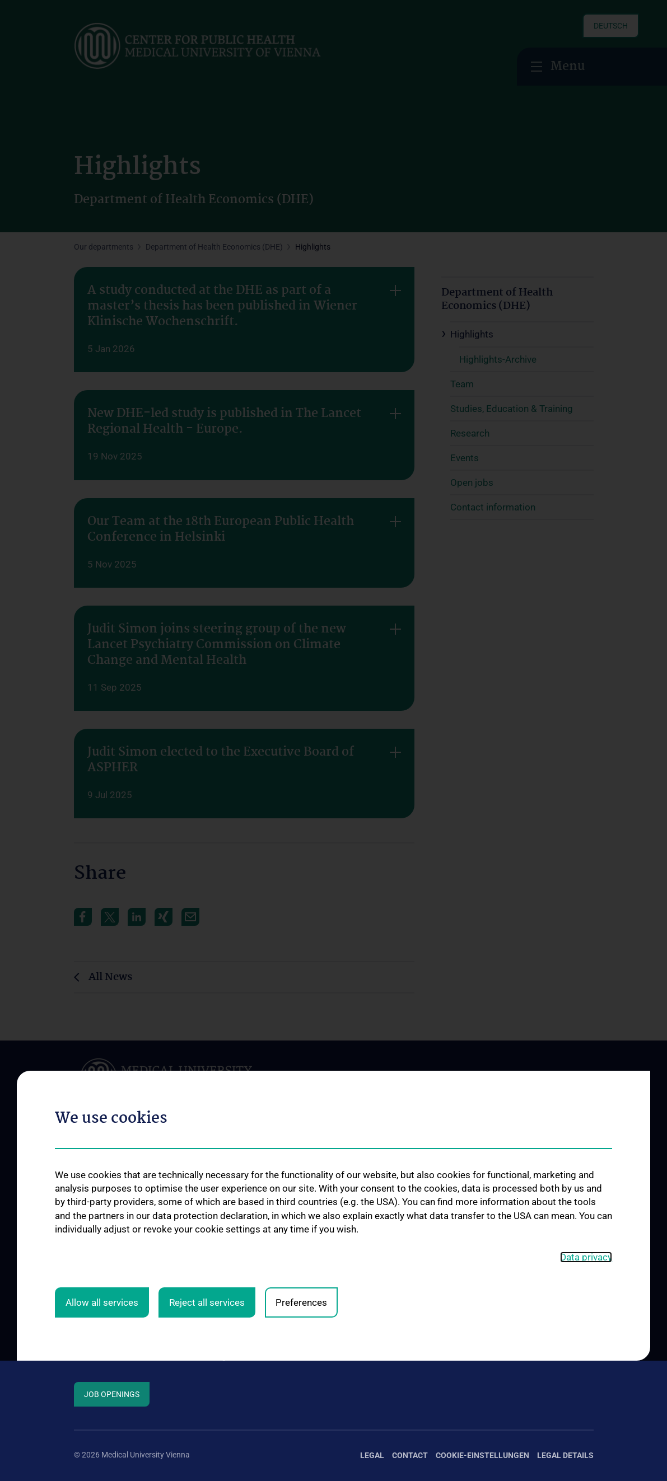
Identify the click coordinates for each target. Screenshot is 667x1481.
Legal (372, 1455)
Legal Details (565, 1455)
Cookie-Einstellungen (482, 1455)
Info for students (103, 1252)
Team (83, 1234)
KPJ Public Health (355, 1313)
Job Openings (111, 1394)
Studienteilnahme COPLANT (508, 1216)
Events (85, 1306)
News (84, 1288)
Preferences (301, 1139)
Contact (88, 1342)
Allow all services (102, 1139)
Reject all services (207, 1139)
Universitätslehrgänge (363, 1231)
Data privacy (586, 1093)
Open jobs (91, 1324)
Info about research (108, 1270)
